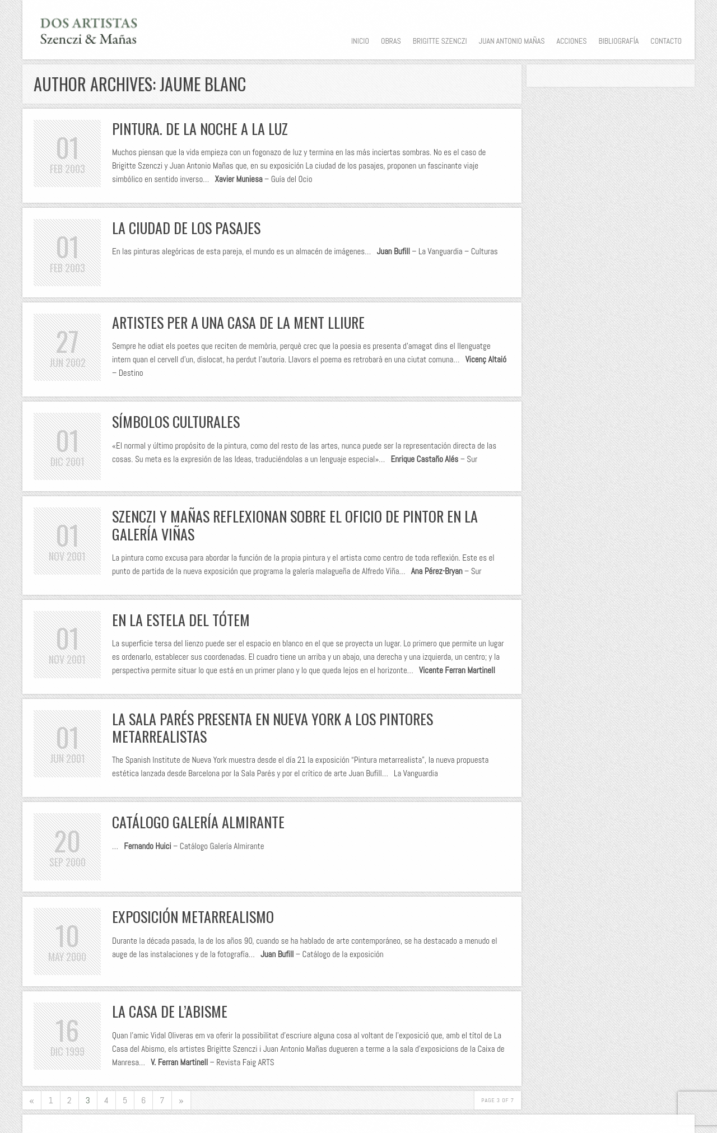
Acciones (571, 41)
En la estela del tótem (181, 620)
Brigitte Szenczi (440, 41)
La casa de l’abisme (169, 1011)
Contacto (666, 41)
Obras (391, 41)
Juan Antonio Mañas (512, 41)
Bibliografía (618, 41)
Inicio (360, 41)
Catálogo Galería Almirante (198, 822)
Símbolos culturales (176, 421)
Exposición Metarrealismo (193, 916)
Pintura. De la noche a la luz (200, 128)
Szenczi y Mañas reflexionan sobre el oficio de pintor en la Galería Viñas (295, 524)
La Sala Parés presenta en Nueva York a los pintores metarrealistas (272, 727)
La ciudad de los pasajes (186, 228)
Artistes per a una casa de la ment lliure (238, 322)
